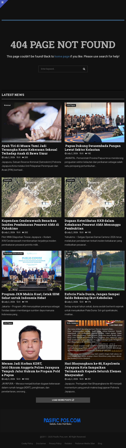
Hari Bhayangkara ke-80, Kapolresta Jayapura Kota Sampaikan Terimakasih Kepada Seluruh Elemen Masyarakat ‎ (93, 369)
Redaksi (68, 443)
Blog (100, 443)
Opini (69, 253)
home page (62, 56)
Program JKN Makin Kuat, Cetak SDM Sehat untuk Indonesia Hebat (30, 296)
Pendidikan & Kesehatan (13, 253)
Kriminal (7, 105)
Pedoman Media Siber (85, 443)
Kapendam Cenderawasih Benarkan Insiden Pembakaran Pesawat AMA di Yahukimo (30, 224)
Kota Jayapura (72, 323)
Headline (7, 180)
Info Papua (71, 105)
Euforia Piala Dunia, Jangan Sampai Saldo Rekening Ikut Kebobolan (92, 296)
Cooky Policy (27, 443)
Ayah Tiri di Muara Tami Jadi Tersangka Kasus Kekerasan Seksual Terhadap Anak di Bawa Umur (29, 149)
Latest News (13, 95)
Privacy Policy (55, 443)
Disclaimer (41, 443)
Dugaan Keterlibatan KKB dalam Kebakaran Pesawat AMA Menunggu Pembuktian (93, 224)
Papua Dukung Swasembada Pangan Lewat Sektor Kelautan (93, 148)
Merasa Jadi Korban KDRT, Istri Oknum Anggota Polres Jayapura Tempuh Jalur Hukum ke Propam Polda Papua (31, 369)
